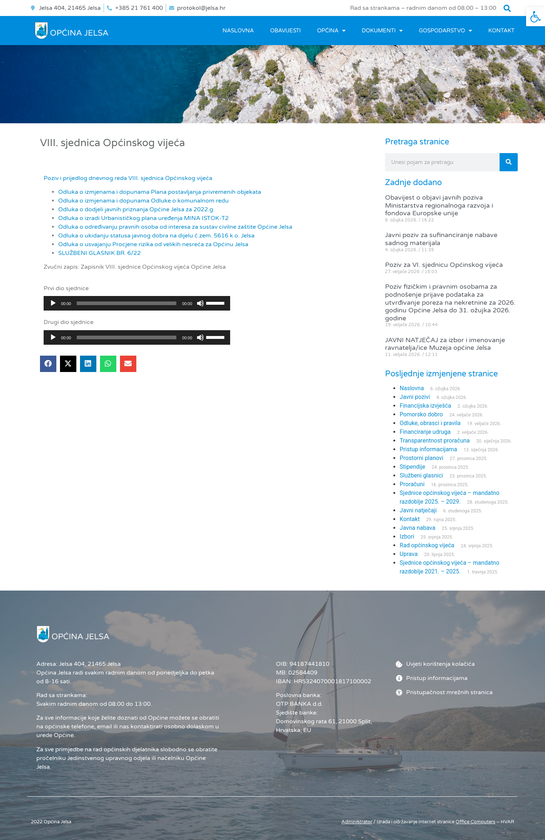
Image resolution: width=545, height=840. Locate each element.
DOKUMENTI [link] (382, 30)
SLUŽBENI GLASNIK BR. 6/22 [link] (99, 253)
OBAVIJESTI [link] (285, 30)
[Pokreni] (53, 303)
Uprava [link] (408, 554)
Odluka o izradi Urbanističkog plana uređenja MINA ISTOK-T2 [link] (143, 218)
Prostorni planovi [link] (421, 458)
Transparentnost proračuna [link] (435, 440)
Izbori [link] (407, 536)
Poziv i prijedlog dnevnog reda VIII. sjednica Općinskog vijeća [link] (128, 178)
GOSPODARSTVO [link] (445, 30)
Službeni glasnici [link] (421, 475)
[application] (137, 303)
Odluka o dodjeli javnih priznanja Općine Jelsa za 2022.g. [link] (136, 209)
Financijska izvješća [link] (425, 405)
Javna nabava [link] (417, 527)
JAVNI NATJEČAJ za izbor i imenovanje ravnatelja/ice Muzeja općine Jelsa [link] (445, 344)
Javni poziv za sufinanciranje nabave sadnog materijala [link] (441, 239)
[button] (507, 8)
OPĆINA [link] (331, 30)
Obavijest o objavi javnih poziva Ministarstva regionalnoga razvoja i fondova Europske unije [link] (439, 205)
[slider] (126, 303)
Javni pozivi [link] (415, 396)
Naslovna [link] (238, 30)
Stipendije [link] (412, 466)
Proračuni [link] (412, 484)
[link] (535, 16)
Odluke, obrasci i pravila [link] (430, 423)
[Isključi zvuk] (200, 303)
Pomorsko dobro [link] (421, 414)
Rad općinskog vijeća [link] (427, 545)
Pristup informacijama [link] (428, 449)
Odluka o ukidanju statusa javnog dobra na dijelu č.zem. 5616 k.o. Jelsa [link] (156, 235)
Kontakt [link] (501, 30)
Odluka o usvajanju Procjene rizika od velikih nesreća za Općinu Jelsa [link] (153, 244)
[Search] (509, 162)
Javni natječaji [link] (418, 510)
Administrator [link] (356, 822)
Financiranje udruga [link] (425, 431)
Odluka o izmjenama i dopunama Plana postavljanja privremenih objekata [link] (159, 192)
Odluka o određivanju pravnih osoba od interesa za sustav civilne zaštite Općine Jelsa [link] (175, 227)
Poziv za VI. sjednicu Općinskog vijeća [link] (444, 265)
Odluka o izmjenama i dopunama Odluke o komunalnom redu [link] (143, 200)
